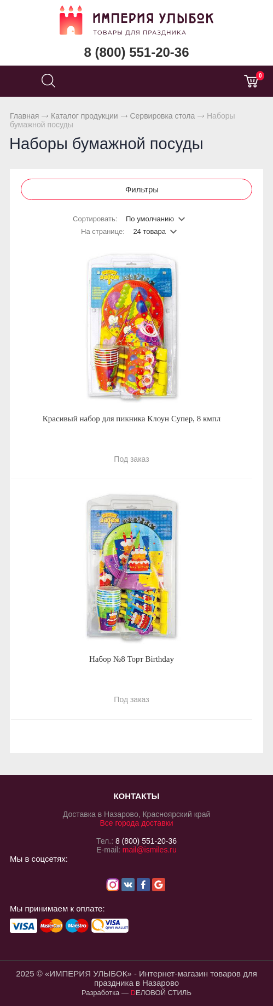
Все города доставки (136, 823)
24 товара (149, 231)
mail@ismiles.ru (150, 849)
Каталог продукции (84, 115)
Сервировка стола (162, 115)
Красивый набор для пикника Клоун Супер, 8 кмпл (132, 418)
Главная (24, 115)
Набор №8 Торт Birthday (131, 659)
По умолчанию (150, 219)
